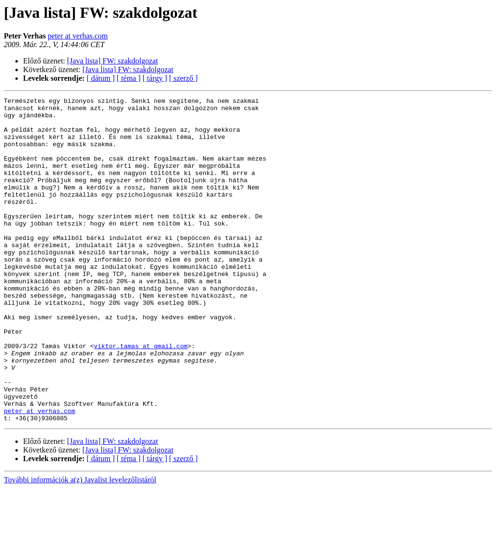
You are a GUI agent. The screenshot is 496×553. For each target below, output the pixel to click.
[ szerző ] (183, 78)
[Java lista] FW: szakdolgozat (112, 61)
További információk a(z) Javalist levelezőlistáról (80, 544)
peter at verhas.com (78, 36)
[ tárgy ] (155, 78)
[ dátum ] (101, 78)
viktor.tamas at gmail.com (140, 396)
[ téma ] (129, 78)
